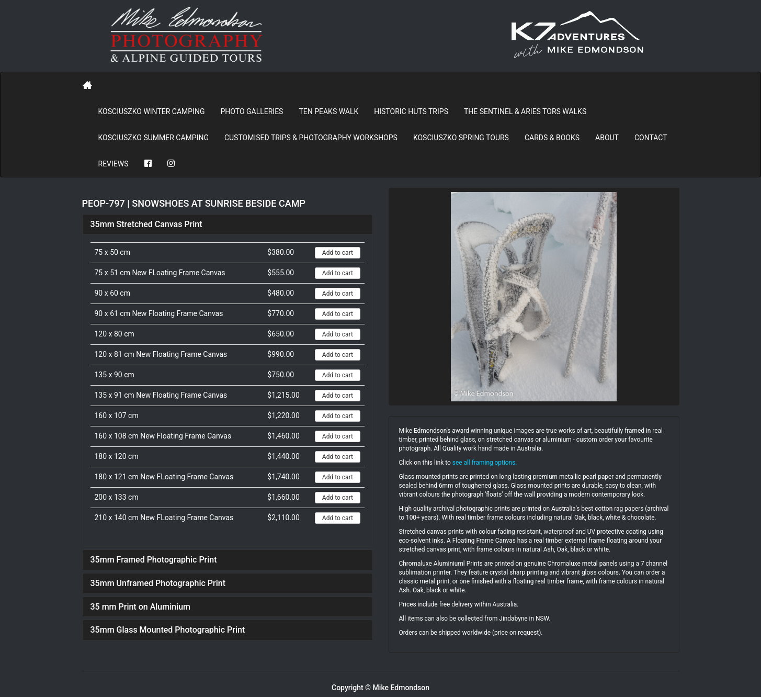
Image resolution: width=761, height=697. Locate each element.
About (607, 137)
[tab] (227, 224)
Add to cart (337, 252)
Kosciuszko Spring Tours (461, 137)
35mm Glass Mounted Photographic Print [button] (167, 630)
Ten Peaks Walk (328, 111)
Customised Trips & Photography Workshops (310, 137)
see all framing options (484, 462)
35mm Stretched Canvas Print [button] (146, 224)
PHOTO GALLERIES (251, 111)
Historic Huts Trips (411, 111)
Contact (650, 137)
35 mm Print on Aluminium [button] (140, 607)
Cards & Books (552, 137)
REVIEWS (113, 164)
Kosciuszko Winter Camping (151, 111)
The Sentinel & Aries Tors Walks (525, 111)
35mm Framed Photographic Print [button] (153, 560)
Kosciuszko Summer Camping (153, 137)
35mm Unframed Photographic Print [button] (158, 583)
